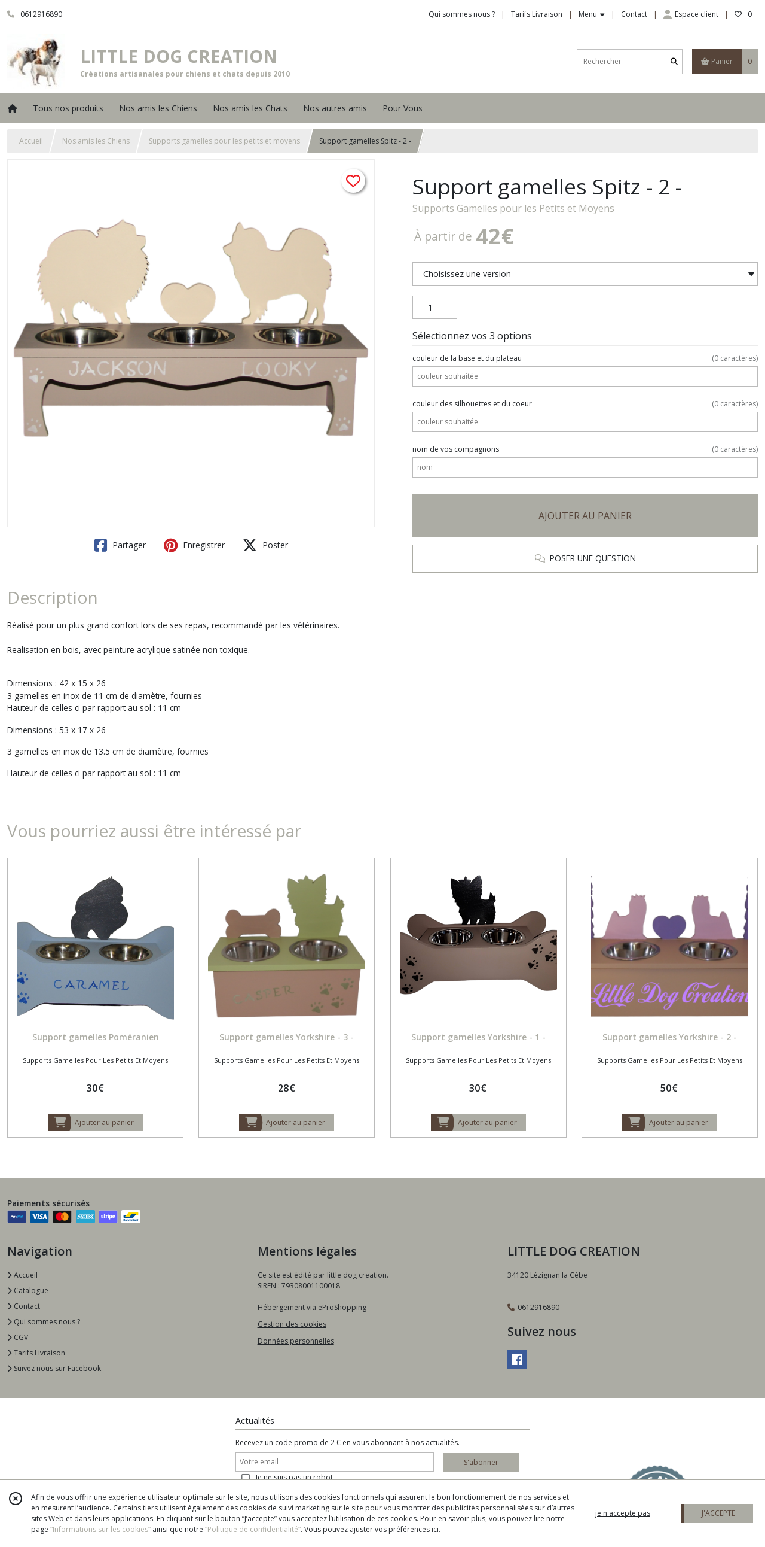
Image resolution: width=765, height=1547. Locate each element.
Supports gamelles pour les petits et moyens (224, 141)
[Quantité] (434, 308)
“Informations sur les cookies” (100, 1529)
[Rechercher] (674, 61)
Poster (265, 545)
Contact (634, 14)
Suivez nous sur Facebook (54, 1368)
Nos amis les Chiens (96, 141)
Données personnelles (296, 1341)
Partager (120, 545)
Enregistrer (194, 545)
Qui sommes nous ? (43, 1322)
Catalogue (27, 1290)
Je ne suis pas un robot (294, 1477)
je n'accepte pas (622, 1513)
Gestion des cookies (292, 1324)
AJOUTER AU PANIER (585, 515)
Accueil (31, 141)
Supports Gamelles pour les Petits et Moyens (513, 208)
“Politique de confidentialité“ (253, 1529)
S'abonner (481, 1462)
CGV (17, 1337)
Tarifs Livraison (36, 1353)
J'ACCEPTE (718, 1513)
